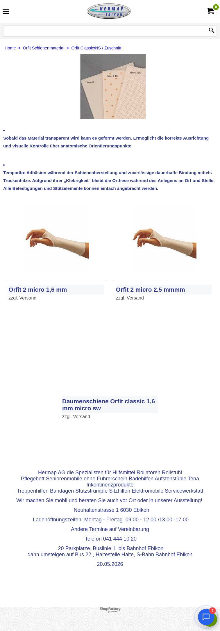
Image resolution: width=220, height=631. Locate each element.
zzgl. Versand (22, 297)
